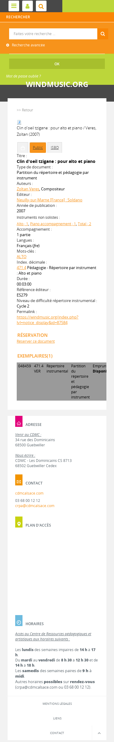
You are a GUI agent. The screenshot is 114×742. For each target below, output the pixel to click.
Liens (57, 718)
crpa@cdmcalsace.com (34, 505)
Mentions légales (57, 703)
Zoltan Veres (28, 189)
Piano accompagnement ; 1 (53, 223)
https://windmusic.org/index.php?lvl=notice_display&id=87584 (47, 319)
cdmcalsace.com (29, 493)
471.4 (21, 267)
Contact (57, 733)
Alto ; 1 (22, 223)
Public (38, 147)
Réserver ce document (36, 341)
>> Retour (25, 110)
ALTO (21, 256)
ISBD (55, 147)
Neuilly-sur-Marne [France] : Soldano (49, 200)
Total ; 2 (84, 223)
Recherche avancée (28, 45)
